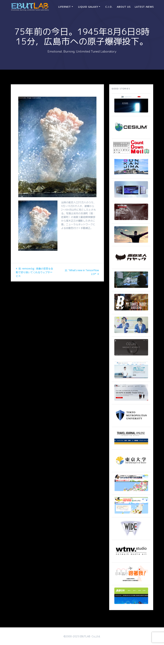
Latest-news (144, 6)
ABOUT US (124, 6)
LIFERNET (64, 6)
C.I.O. (109, 6)
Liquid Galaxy (88, 6)
